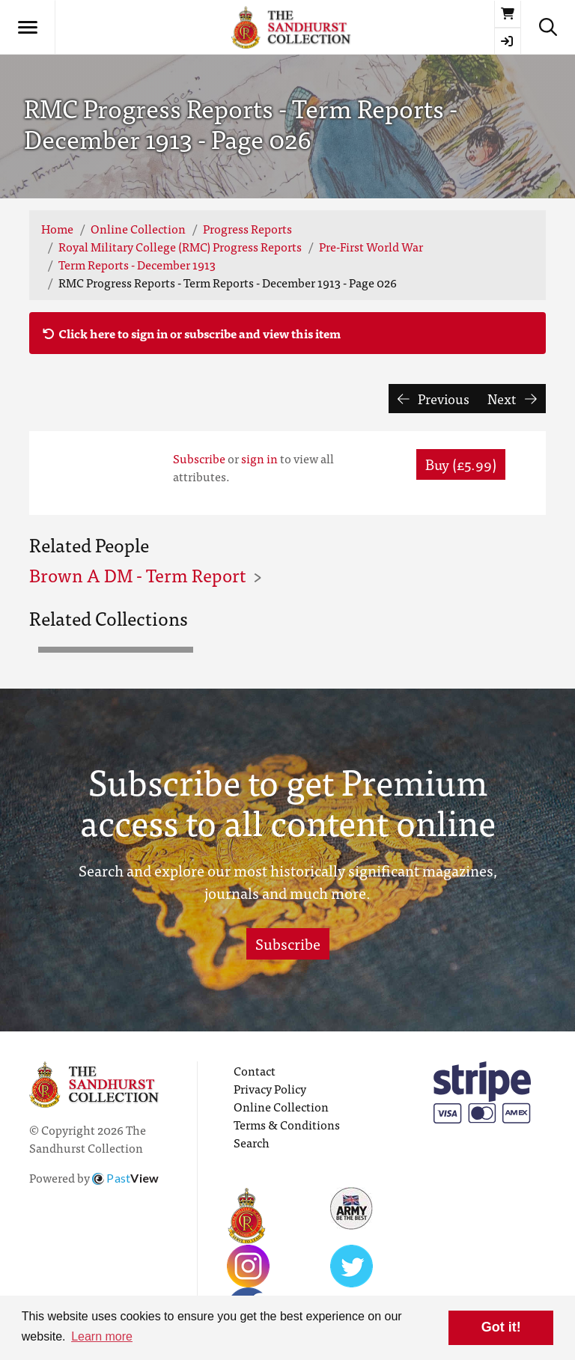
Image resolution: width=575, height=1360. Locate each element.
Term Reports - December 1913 (137, 264)
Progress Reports (247, 228)
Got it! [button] (501, 1327)
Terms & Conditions (287, 1124)
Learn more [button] (102, 1336)
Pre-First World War (371, 246)
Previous (434, 398)
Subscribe (199, 458)
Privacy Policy (270, 1088)
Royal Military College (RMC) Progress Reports (180, 246)
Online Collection (138, 228)
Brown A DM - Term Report (137, 574)
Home (57, 228)
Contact (255, 1070)
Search (252, 1142)
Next (512, 398)
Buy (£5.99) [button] (460, 463)
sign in (259, 458)
